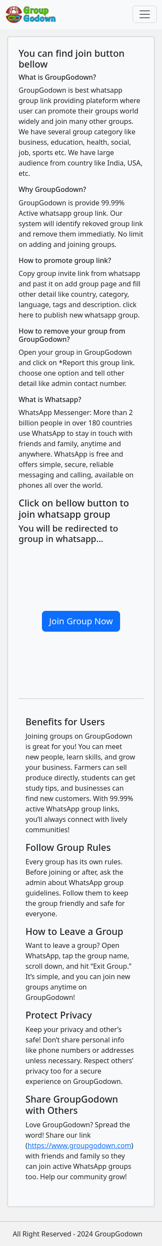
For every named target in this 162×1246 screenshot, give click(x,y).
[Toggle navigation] (145, 14)
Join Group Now (81, 621)
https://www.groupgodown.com (79, 1145)
